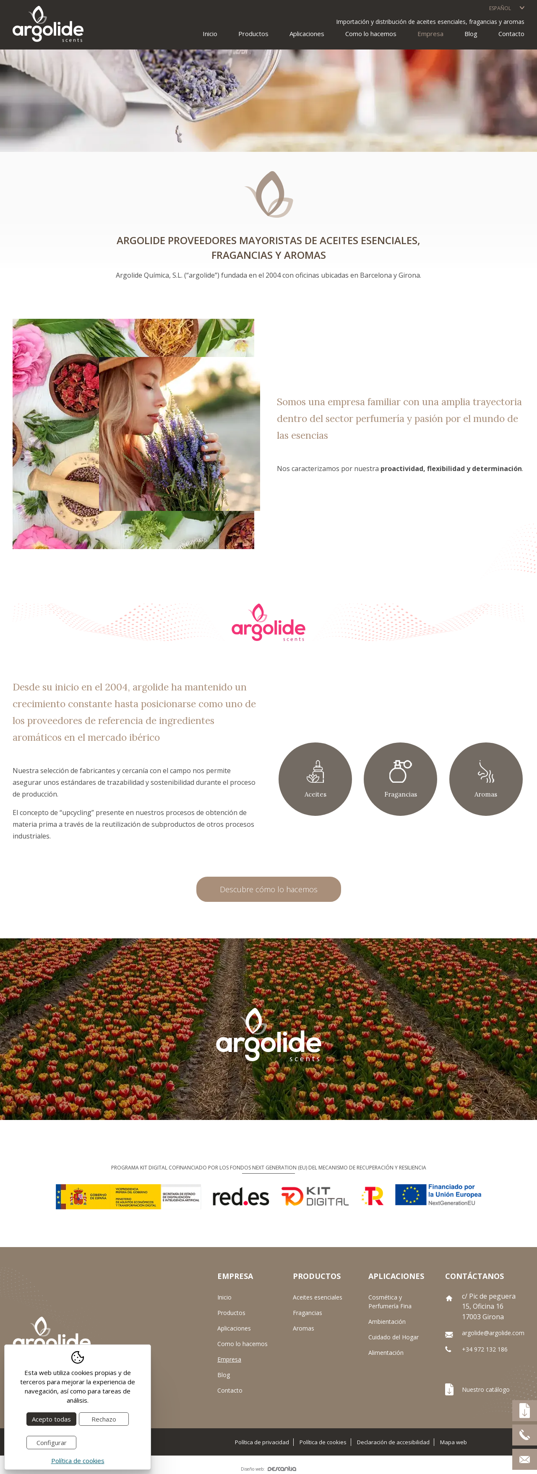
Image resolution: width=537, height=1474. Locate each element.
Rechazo (103, 1419)
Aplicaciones (234, 1328)
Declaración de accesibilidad (393, 1442)
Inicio (210, 33)
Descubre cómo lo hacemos (269, 889)
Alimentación (386, 1353)
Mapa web (453, 1442)
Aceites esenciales (317, 1297)
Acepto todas (51, 1419)
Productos (231, 1313)
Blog (470, 33)
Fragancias (307, 1313)
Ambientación (387, 1322)
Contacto (511, 33)
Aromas (303, 1328)
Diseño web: (268, 1469)
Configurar (51, 1442)
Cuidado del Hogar (393, 1337)
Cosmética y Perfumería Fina (390, 1301)
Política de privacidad (262, 1442)
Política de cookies (323, 1442)
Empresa (430, 33)
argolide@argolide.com (493, 1333)
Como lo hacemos (370, 33)
